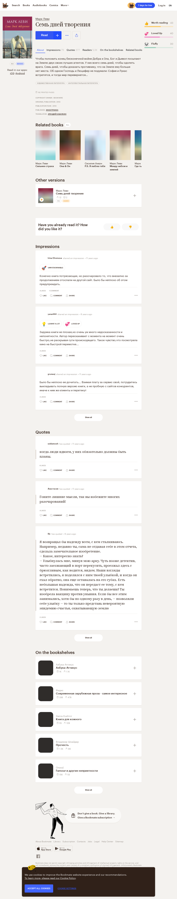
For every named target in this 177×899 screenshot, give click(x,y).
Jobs (90, 841)
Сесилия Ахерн (93, 163)
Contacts (81, 841)
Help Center (107, 841)
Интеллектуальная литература (83, 83)
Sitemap (119, 841)
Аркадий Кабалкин (57, 114)
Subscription (69, 841)
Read (44, 35)
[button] (67, 35)
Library (57, 841)
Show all (88, 417)
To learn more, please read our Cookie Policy (50, 878)
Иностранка (52, 110)
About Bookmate (43, 841)
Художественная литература (51, 83)
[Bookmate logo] (5, 5)
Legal (97, 841)
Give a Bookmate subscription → (96, 817)
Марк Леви (42, 18)
